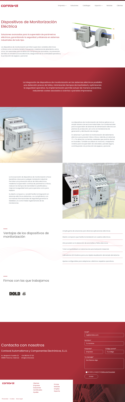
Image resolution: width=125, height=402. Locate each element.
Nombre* (104, 342)
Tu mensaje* (104, 362)
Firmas (56, 384)
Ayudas (35, 392)
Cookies (12, 399)
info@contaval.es (27, 358)
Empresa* (93, 351)
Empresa (61, 5)
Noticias (109, 5)
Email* (104, 334)
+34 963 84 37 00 (27, 356)
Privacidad (5, 399)
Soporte (98, 5)
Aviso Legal (19, 399)
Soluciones (74, 5)
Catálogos (86, 5)
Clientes (120, 5)
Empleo (57, 389)
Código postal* (114, 351)
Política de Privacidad (108, 372)
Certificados (37, 390)
